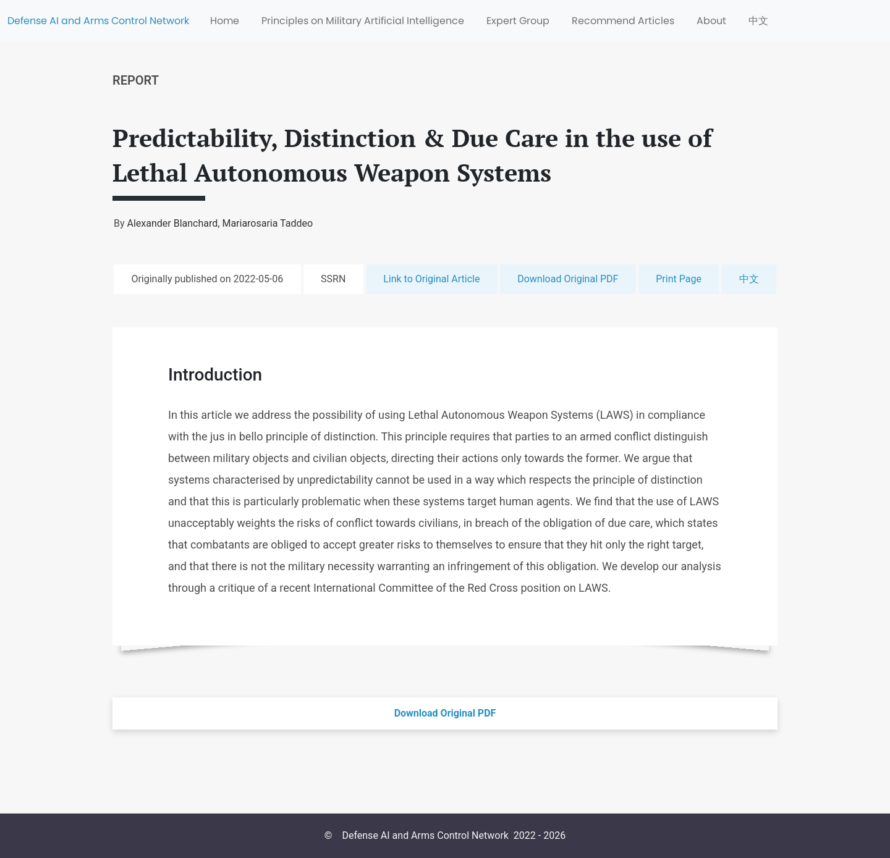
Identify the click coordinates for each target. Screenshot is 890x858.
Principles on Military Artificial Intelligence (362, 21)
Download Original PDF (567, 279)
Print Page (678, 279)
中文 (758, 21)
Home (224, 21)
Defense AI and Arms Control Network (98, 21)
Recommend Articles (623, 21)
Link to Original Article (431, 279)
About (711, 21)
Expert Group (517, 21)
